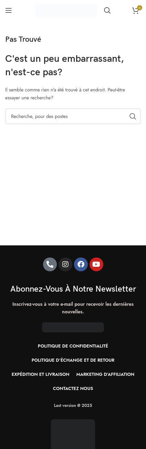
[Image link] (73, 441)
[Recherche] (107, 10)
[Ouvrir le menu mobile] (8, 10)
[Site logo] (66, 9)
